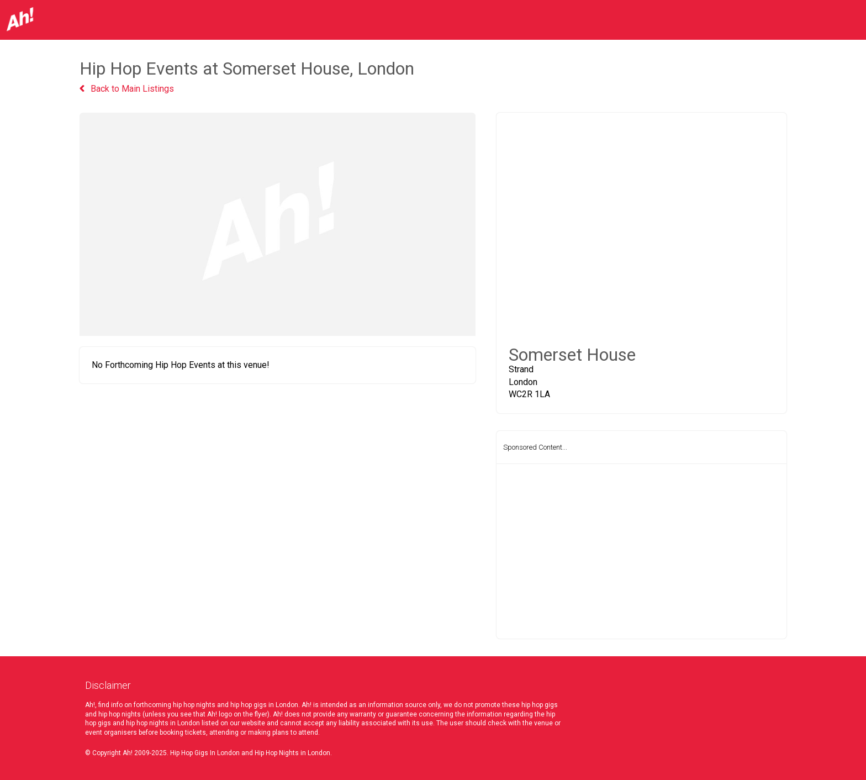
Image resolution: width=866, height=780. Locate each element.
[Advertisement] (641, 551)
